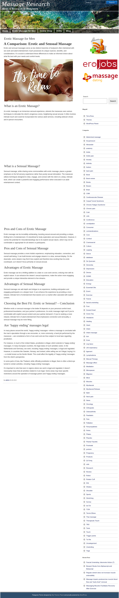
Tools (88, 528)
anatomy (89, 148)
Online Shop (46, 31)
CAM (88, 193)
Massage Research (26, 4)
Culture (88, 246)
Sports (88, 494)
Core (88, 235)
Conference (90, 220)
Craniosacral (90, 242)
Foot (87, 306)
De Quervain (90, 261)
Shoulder (89, 490)
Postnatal (89, 445)
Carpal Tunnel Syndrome (95, 201)
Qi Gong (89, 460)
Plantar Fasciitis (92, 442)
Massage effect (91, 363)
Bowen (88, 186)
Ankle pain (90, 156)
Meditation (90, 366)
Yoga (88, 551)
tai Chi (88, 505)
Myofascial (90, 385)
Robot (88, 475)
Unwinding (90, 547)
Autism (88, 167)
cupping (89, 250)
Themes (89, 120)
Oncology (89, 404)
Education (89, 280)
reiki (87, 464)
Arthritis (89, 163)
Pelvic (88, 430)
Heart (88, 325)
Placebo (89, 438)
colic (87, 216)
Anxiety (88, 159)
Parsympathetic (91, 427)
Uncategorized (91, 543)
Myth (88, 393)
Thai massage (91, 517)
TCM (88, 509)
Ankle (88, 152)
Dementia (89, 265)
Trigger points (91, 536)
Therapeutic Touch (92, 521)
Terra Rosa (90, 116)
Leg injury (89, 344)
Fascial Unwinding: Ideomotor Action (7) (100, 562)
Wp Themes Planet (58, 595)
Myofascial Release (93, 389)
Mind (88, 378)
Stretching (89, 498)
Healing (89, 321)
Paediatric (89, 415)
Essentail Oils (91, 287)
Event (88, 291)
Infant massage (91, 332)
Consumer (90, 227)
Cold (87, 212)
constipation (90, 223)
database (89, 257)
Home (5, 31)
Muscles (89, 381)
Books (88, 182)
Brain (88, 190)
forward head (91, 310)
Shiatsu (89, 487)
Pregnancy (90, 453)
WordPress (83, 595)
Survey (88, 502)
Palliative (89, 423)
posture (89, 449)
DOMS (88, 276)
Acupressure (90, 141)
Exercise (89, 295)
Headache (89, 317)
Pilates (88, 434)
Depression (90, 269)
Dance (88, 253)
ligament (89, 351)
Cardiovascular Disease (94, 197)
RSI (87, 483)
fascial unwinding (92, 302)
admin (7, 380)
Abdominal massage (93, 137)
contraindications (92, 231)
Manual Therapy (92, 359)
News (88, 400)
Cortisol (89, 238)
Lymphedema (91, 355)
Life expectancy (91, 348)
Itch (87, 336)
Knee (88, 340)
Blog (68, 31)
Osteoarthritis (91, 411)
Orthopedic (90, 408)
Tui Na (88, 539)
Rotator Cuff (90, 479)
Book (88, 175)
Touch (88, 532)
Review (88, 472)
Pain (87, 419)
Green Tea (90, 314)
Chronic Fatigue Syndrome (95, 205)
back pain (89, 171)
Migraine (89, 374)
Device (88, 272)
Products (89, 457)
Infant (88, 329)
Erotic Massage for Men (24, 31)
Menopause (90, 370)
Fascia (88, 299)
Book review (90, 178)
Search (85, 96)
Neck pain (89, 396)
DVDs (59, 31)
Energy (88, 284)
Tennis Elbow (91, 513)
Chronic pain (90, 208)
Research (89, 468)
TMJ (87, 524)
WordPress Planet (92, 123)
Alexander (89, 144)
